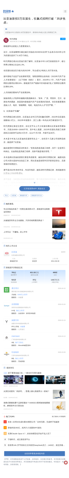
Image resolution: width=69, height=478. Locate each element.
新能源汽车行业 (36, 195)
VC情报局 (62, 416)
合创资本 (21, 313)
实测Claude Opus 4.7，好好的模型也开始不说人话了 (29, 434)
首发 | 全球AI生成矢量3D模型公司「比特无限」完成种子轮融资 (33, 422)
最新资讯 (10, 368)
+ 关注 (63, 39)
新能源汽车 (23, 195)
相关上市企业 (11, 246)
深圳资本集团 (30, 313)
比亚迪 (14, 195)
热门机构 (55, 416)
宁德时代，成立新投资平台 (19, 439)
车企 (6, 195)
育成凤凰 (21, 361)
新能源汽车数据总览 (14, 268)
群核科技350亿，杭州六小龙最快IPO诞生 (25, 428)
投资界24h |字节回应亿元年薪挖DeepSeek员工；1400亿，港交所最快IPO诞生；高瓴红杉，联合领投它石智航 (37, 445)
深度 (5, 373)
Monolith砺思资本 (24, 345)
